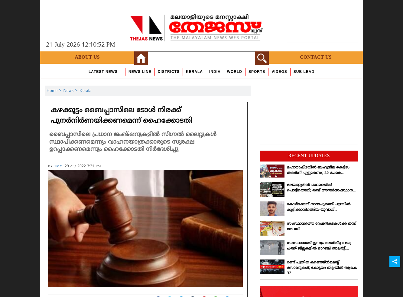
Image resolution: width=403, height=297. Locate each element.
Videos (279, 72)
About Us (87, 57)
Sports (257, 72)
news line (139, 72)
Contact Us (315, 57)
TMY (58, 166)
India (215, 72)
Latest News (103, 72)
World (234, 72)
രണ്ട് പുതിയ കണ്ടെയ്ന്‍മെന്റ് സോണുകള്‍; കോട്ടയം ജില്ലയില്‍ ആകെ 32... (322, 268)
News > (71, 91)
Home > (54, 91)
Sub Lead (304, 72)
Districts (169, 72)
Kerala (194, 72)
